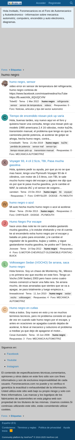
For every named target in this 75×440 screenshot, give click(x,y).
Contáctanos (8, 427)
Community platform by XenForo (30, 437)
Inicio (5, 431)
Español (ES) (9, 423)
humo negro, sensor (22, 81)
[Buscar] (71, 3)
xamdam (13, 192)
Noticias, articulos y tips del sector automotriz (39, 109)
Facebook (12, 353)
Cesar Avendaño (18, 335)
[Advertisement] (37, 48)
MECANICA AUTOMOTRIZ (30, 154)
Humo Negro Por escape (25, 221)
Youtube (12, 360)
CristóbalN (14, 142)
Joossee (13, 248)
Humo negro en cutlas (23, 307)
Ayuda (66, 427)
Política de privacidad (50, 427)
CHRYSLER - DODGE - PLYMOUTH (53, 196)
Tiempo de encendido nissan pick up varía (36, 115)
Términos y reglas (27, 427)
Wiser (12, 211)
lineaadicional (16, 293)
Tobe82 (13, 101)
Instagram (13, 366)
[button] (4, 3)
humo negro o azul (21, 202)
